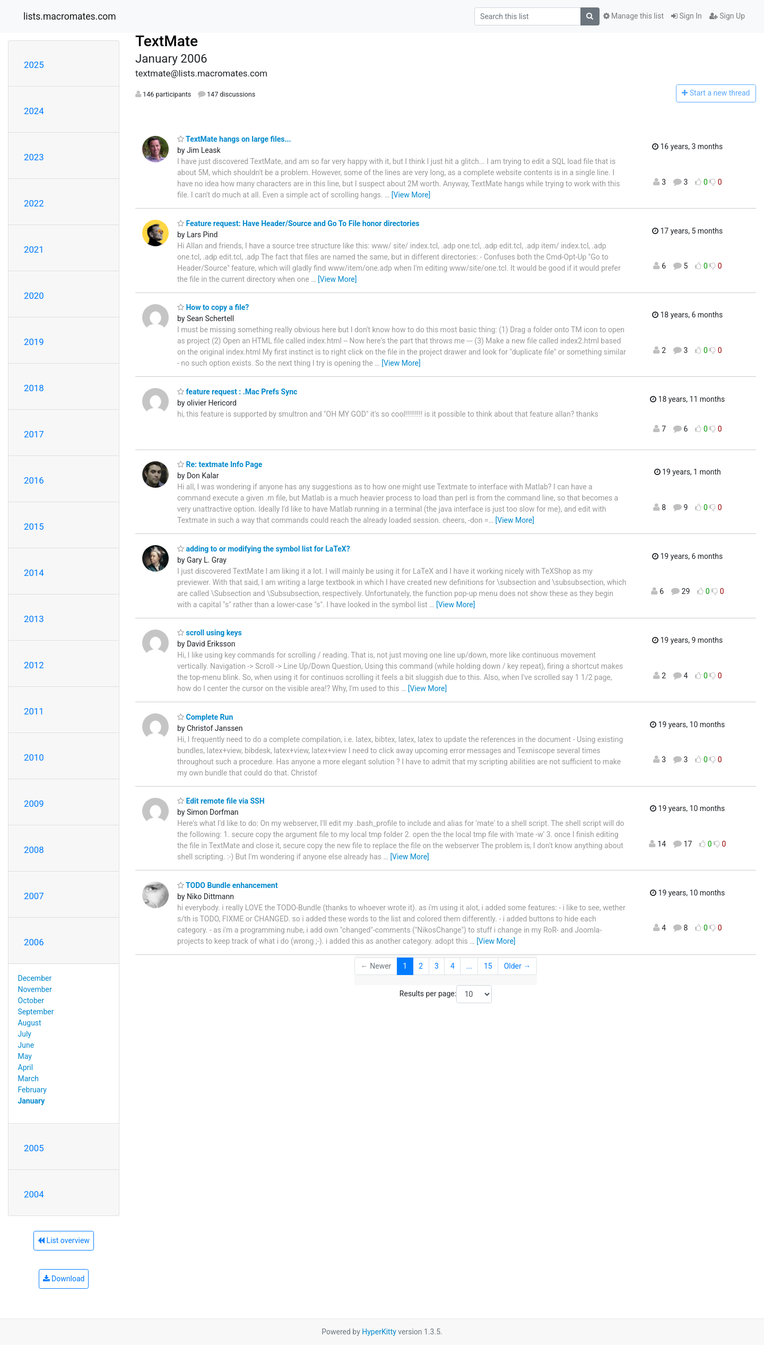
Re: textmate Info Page (219, 464)
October (31, 1000)
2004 (34, 1194)
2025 (34, 64)
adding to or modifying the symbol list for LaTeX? (263, 549)
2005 (34, 1148)
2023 (34, 157)
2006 (34, 942)
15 (488, 966)
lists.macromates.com (69, 16)
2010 (34, 757)
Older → (517, 966)
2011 (34, 711)
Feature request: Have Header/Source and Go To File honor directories (298, 223)
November (35, 989)
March (28, 1078)
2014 (34, 572)
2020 (34, 295)
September (36, 1011)
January (31, 1101)
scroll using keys (209, 632)
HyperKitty (379, 1331)
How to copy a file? (213, 307)
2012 (34, 665)
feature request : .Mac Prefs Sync (237, 391)
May (25, 1056)
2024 (34, 111)
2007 (34, 896)
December (35, 978)
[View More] (411, 195)
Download (64, 1278)
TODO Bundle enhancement (227, 885)
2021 (34, 249)
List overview (64, 1240)
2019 (34, 342)
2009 (34, 803)
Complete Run (205, 717)
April (25, 1067)
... (469, 966)
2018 (34, 388)
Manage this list (633, 16)
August (29, 1023)
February (32, 1089)
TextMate (166, 41)
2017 (34, 434)
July (24, 1034)
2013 (34, 619)
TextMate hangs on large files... (234, 139)
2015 (34, 526)
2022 (34, 203)
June (26, 1045)
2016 (34, 480)
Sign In (686, 16)
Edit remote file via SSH (221, 801)
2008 (34, 849)
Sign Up (727, 16)
